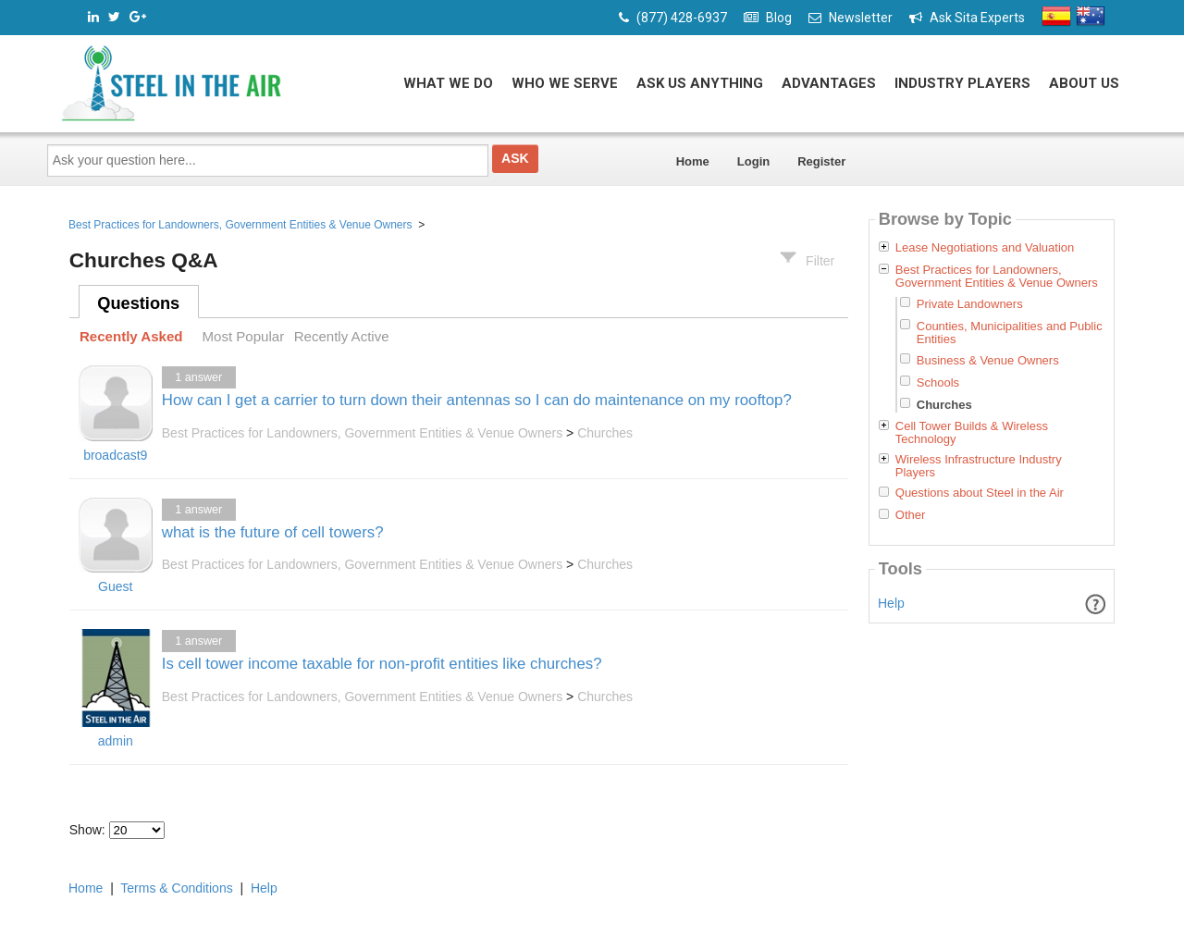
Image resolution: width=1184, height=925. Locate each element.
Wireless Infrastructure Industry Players (978, 466)
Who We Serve (565, 83)
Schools (938, 382)
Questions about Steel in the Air (979, 493)
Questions (138, 303)
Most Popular (243, 336)
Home (692, 161)
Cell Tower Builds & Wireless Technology (971, 433)
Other (910, 515)
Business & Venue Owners (988, 360)
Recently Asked (131, 336)
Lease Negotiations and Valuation (984, 247)
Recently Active (341, 336)
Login (753, 161)
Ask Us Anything (699, 83)
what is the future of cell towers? (273, 532)
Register (821, 161)
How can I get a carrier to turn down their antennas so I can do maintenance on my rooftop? (477, 400)
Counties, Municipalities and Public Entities (1010, 332)
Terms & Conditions (176, 888)
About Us (1084, 83)
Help (891, 603)
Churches (605, 433)
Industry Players (962, 83)
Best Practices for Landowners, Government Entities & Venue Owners (240, 224)
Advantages (829, 83)
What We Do (448, 83)
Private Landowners (970, 304)
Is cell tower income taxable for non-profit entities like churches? (382, 663)
